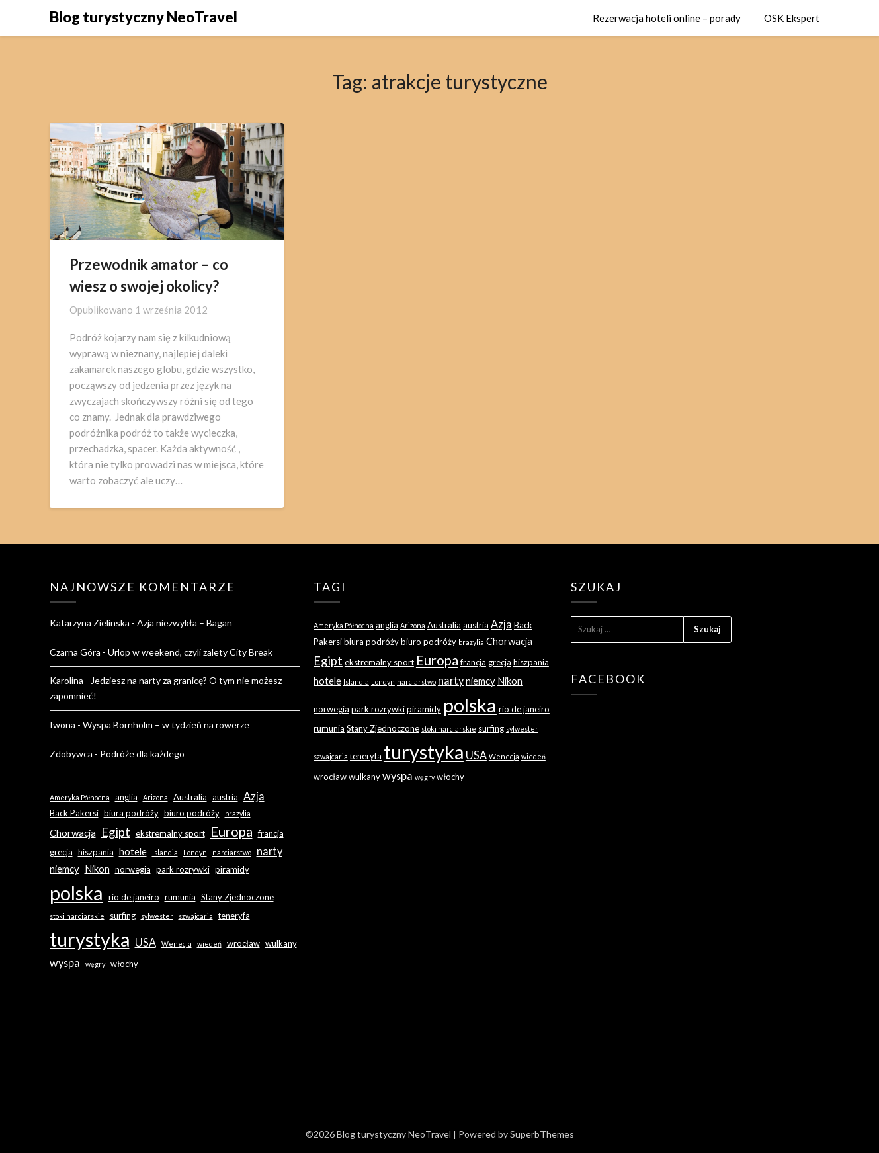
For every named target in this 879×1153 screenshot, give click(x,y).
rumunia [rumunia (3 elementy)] (180, 897)
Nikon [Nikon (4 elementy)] (97, 869)
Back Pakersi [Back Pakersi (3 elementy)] (74, 813)
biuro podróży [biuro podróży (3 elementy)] (192, 813)
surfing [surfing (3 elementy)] (123, 915)
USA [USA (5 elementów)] (145, 942)
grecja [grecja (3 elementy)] (61, 852)
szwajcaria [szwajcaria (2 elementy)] (196, 916)
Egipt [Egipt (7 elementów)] (115, 832)
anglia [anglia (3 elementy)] (126, 797)
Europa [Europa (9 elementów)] (231, 831)
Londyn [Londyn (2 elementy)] (195, 852)
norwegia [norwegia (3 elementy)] (133, 869)
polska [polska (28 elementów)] (76, 892)
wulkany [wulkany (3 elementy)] (281, 943)
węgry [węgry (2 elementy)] (95, 964)
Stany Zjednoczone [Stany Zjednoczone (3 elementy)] (237, 897)
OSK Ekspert (791, 18)
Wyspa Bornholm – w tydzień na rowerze (166, 724)
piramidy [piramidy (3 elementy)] (232, 869)
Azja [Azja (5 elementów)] (254, 796)
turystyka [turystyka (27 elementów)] (90, 939)
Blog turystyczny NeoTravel (143, 17)
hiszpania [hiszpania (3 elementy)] (96, 852)
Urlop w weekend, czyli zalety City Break (190, 652)
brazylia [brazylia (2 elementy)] (238, 813)
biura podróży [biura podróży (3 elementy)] (131, 813)
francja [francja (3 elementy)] (271, 833)
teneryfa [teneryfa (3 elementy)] (234, 915)
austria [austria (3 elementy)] (225, 797)
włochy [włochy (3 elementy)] (124, 964)
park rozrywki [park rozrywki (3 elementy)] (183, 869)
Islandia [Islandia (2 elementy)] (165, 852)
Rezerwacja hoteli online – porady (667, 18)
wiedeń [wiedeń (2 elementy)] (209, 943)
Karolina (66, 680)
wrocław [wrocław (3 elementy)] (243, 943)
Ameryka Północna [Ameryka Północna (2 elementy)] (80, 797)
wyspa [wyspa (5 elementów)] (65, 963)
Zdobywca (71, 753)
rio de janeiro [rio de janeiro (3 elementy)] (133, 897)
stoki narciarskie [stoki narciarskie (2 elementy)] (77, 916)
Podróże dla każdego (142, 753)
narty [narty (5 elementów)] (269, 851)
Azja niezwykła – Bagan (184, 622)
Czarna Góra (75, 652)
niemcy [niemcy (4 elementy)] (64, 869)
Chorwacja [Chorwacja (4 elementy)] (73, 833)
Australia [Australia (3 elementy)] (190, 797)
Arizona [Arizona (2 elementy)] (155, 797)
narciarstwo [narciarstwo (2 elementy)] (231, 852)
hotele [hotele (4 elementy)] (133, 851)
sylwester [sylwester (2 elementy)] (157, 916)
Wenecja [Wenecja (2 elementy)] (176, 943)
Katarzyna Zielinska (90, 622)
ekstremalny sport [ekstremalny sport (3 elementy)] (170, 833)
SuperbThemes (542, 1134)
